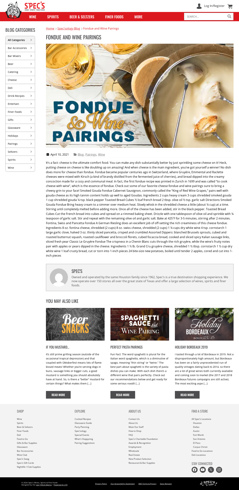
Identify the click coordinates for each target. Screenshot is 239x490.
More (138, 16)
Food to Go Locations (202, 450)
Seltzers (20, 151)
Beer (20, 64)
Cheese (20, 80)
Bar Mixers (20, 56)
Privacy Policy (101, 483)
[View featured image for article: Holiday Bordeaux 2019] (204, 342)
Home (50, 28)
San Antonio (199, 438)
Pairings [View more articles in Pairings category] (90, 155)
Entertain (20, 104)
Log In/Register (214, 6)
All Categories (20, 40)
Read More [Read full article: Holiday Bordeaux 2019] (190, 394)
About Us (133, 423)
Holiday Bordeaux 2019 (191, 347)
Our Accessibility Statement (123, 483)
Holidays (20, 135)
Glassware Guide (83, 423)
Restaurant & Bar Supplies (142, 462)
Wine (32, 16)
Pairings (20, 143)
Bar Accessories (20, 48)
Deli (20, 88)
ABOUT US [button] (135, 411)
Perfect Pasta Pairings (126, 347)
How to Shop (135, 431)
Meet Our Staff (136, 427)
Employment (135, 446)
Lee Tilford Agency (44, 484)
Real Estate (134, 454)
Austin (196, 431)
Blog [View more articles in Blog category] (81, 155)
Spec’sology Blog (69, 28)
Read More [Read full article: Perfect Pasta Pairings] (125, 394)
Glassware (20, 127)
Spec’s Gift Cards (25, 462)
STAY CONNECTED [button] (202, 463)
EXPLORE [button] (80, 411)
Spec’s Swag (23, 458)
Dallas (196, 427)
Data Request (166, 483)
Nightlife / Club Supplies (29, 466)
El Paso (196, 442)
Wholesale (134, 450)
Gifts (20, 120)
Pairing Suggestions (85, 442)
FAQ (131, 435)
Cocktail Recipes (83, 419)
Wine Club (22, 454)
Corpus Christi (200, 446)
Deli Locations (199, 454)
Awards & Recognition (140, 442)
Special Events (82, 435)
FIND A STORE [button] (200, 411)
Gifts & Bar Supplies (27, 442)
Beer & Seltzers (82, 16)
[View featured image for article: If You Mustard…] (75, 342)
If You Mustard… (57, 347)
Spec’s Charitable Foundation (143, 438)
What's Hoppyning (84, 438)
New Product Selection (140, 458)
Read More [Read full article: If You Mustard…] (61, 394)
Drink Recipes (20, 96)
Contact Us (134, 419)
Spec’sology (80, 431)
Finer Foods (114, 16)
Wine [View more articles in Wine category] (101, 155)
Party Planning (82, 427)
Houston (197, 423)
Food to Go (22, 438)
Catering (20, 72)
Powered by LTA (60, 484)
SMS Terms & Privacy (147, 483)
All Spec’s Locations (201, 419)
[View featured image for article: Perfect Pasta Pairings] (139, 342)
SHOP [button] (20, 411)
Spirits (53, 16)
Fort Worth (198, 435)
